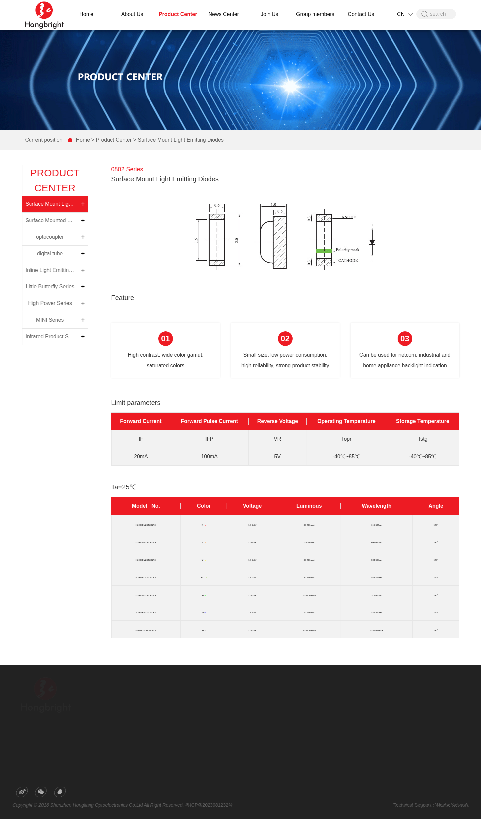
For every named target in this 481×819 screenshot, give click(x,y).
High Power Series (37, 303)
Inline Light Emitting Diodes (38, 270)
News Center (224, 14)
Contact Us (362, 14)
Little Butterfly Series (36, 286)
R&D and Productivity (141, 707)
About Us (133, 14)
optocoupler (36, 237)
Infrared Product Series (38, 336)
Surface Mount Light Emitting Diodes (178, 140)
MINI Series (36, 320)
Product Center (179, 14)
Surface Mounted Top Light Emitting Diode (38, 220)
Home (87, 14)
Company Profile (137, 698)
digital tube (36, 253)
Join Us (270, 14)
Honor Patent (134, 716)
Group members (316, 14)
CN (405, 14)
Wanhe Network (449, 804)
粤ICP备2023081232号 (209, 804)
